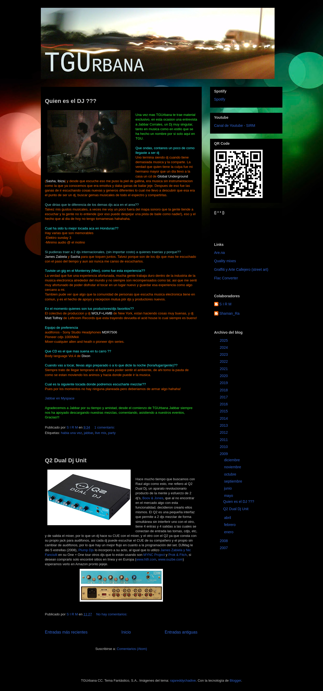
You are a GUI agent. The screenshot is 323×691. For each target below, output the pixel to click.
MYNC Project (154, 555)
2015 (224, 411)
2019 (224, 383)
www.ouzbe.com (170, 559)
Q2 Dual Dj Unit (66, 460)
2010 (224, 447)
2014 (224, 418)
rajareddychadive (183, 680)
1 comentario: (105, 427)
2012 (224, 432)
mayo (229, 495)
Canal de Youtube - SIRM (234, 125)
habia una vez (71, 433)
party (112, 433)
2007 (224, 548)
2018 (224, 390)
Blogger (235, 680)
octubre (230, 474)
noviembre (233, 467)
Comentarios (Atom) (132, 649)
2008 (224, 541)
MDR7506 (109, 332)
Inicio (126, 632)
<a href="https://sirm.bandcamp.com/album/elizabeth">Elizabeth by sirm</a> (239, 224)
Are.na (219, 253)
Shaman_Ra (229, 313)
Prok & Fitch (177, 555)
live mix (100, 433)
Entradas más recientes (66, 632)
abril (228, 518)
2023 (224, 354)
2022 (224, 361)
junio (228, 488)
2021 (224, 369)
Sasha (75, 257)
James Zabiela (56, 257)
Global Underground (172, 176)
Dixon (85, 356)
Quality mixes (225, 261)
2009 (224, 454)
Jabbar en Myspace (59, 398)
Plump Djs (86, 550)
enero (229, 532)
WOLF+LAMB (101, 313)
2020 (224, 376)
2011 (224, 440)
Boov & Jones (152, 498)
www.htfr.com (146, 559)
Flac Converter (226, 278)
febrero (230, 525)
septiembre (233, 481)
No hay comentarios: (112, 614)
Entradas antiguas (181, 632)
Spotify (219, 99)
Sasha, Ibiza (55, 181)
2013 (224, 425)
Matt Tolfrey (53, 318)
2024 (224, 347)
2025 (224, 340)
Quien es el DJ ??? (71, 101)
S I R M (225, 304)
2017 (224, 397)
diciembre (232, 460)
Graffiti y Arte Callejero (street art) (241, 269)
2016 (224, 404)
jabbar (88, 433)
